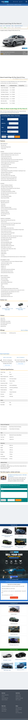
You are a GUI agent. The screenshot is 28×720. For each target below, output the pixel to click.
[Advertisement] (14, 14)
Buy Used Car (12, 4)
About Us (17, 709)
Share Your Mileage (24, 330)
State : (3, 127)
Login (20, 1)
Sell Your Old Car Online (14, 579)
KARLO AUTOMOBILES (20, 357)
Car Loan (3, 696)
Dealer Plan (16, 4)
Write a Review (25, 53)
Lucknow (19, 699)
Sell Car (8, 4)
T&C (16, 712)
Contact (20, 709)
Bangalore (17, 698)
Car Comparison (4, 709)
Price (2, 27)
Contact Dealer (7, 365)
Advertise (17, 711)
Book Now (17, 136)
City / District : (4, 131)
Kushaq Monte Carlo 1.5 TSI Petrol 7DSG (7, 309)
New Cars (19, 4)
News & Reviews (18, 27)
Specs (12, 27)
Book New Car (4, 707)
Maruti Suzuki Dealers (4, 354)
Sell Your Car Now (14, 597)
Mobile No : (4, 123)
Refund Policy (20, 707)
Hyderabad (21, 698)
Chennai (17, 696)
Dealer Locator (4, 711)
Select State (15, 1)
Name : (3, 119)
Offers (5, 27)
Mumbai (17, 694)
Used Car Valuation (5, 699)
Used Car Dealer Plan (5, 698)
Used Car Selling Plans (5, 694)
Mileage (9, 27)
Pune (20, 694)
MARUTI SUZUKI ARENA (7, 357)
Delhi (16, 699)
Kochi (20, 696)
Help (16, 707)
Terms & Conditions (13, 134)
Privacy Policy (20, 712)
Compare (24, 52)
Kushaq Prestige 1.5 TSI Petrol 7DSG (20, 309)
